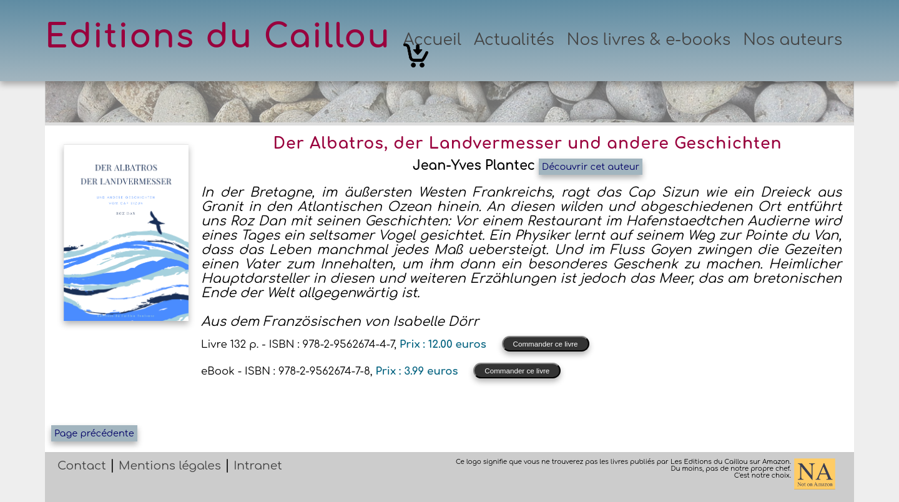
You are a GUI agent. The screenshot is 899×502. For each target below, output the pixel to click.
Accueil (432, 40)
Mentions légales (170, 466)
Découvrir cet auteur (590, 167)
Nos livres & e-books (648, 40)
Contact (81, 466)
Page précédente (94, 433)
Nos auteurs (792, 40)
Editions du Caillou (218, 37)
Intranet (257, 466)
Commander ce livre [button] (545, 344)
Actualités (514, 40)
